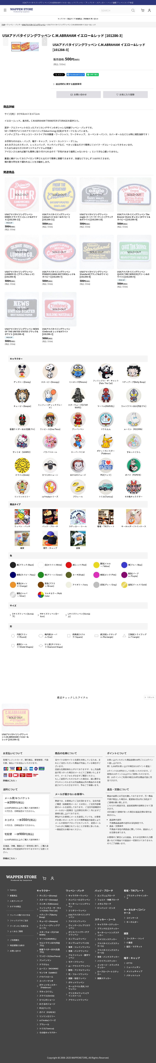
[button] (4, 11)
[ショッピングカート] (143, 10)
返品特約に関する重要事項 (67, 87)
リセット (149, 718)
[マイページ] (149, 10)
